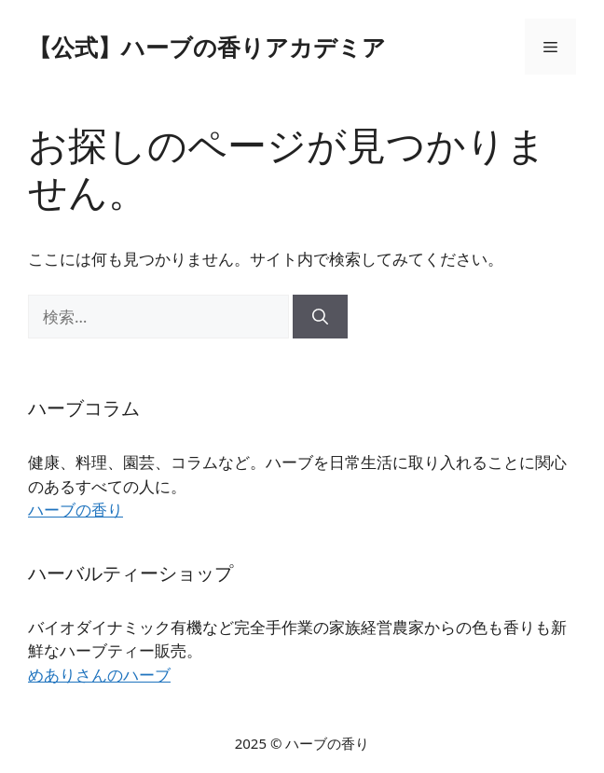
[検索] (320, 317)
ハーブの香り (75, 509)
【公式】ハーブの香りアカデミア (207, 46)
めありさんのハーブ (99, 674)
